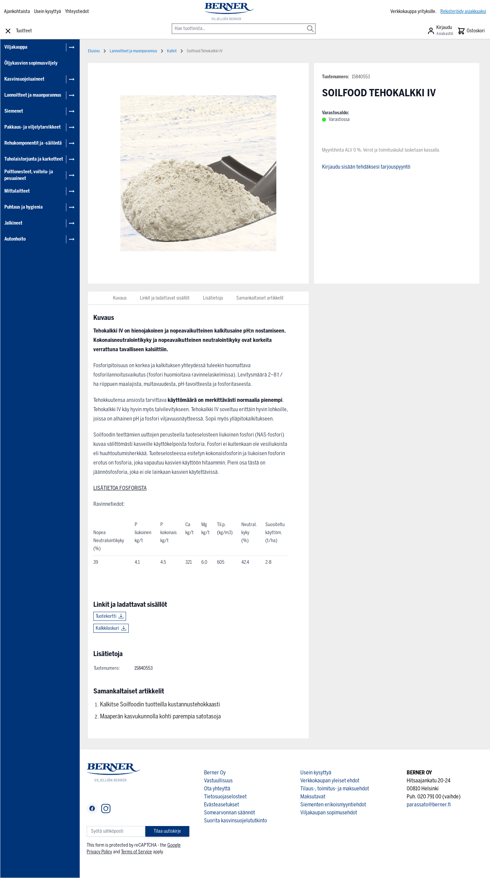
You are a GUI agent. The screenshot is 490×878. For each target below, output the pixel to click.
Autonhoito (15, 239)
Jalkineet (13, 223)
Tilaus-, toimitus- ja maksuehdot (334, 788)
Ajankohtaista (17, 11)
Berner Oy (215, 772)
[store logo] (229, 11)
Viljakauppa (15, 47)
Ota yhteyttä (217, 788)
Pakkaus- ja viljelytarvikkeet (32, 127)
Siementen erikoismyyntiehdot (333, 804)
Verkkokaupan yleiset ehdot (329, 780)
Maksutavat (312, 796)
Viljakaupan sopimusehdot (328, 812)
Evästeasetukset (221, 804)
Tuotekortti (106, 616)
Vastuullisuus (218, 780)
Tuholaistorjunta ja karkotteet (33, 159)
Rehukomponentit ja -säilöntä (33, 143)
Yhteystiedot (77, 11)
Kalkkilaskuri (107, 628)
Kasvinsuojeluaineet (24, 79)
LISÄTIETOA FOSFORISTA (120, 488)
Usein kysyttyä (47, 11)
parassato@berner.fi (429, 804)
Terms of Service (136, 852)
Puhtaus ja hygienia (23, 207)
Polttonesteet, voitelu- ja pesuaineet (28, 175)
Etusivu (94, 51)
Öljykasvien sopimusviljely (31, 63)
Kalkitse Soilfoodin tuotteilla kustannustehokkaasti (160, 704)
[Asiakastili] (440, 31)
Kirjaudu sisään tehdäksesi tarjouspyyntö (366, 167)
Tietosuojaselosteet (225, 796)
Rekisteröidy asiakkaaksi (463, 11)
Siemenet (13, 111)
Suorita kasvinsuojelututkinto (235, 820)
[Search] (310, 24)
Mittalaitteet (17, 191)
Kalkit (172, 51)
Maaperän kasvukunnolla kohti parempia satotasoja (160, 716)
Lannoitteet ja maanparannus (32, 95)
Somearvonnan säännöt (229, 812)
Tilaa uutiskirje (167, 831)
